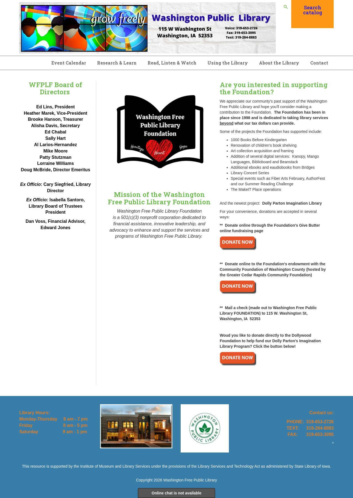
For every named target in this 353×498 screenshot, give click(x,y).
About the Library (279, 63)
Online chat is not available (177, 493)
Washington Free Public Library (190, 480)
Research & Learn (117, 63)
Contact (319, 63)
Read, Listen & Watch (172, 63)
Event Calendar (68, 63)
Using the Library (227, 63)
